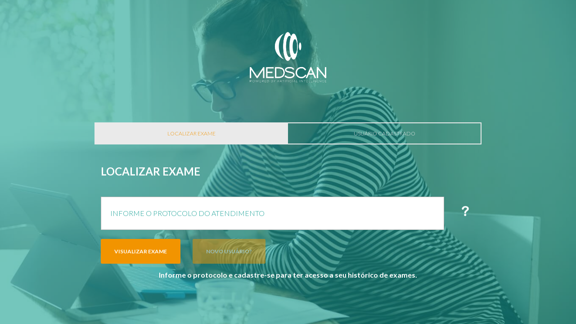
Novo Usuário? (229, 251)
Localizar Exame (191, 133)
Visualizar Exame (140, 251)
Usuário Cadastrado (384, 133)
